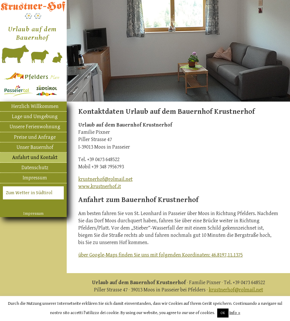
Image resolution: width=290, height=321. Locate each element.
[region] (178, 51)
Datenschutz (34, 168)
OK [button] (223, 313)
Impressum (35, 178)
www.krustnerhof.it (99, 186)
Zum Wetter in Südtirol (29, 193)
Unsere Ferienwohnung (35, 127)
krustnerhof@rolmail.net (105, 179)
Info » (234, 312)
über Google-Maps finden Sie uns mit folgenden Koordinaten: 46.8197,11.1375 (160, 255)
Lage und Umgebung (35, 116)
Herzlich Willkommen (35, 106)
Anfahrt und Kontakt (34, 157)
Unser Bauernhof (35, 147)
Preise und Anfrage (35, 137)
